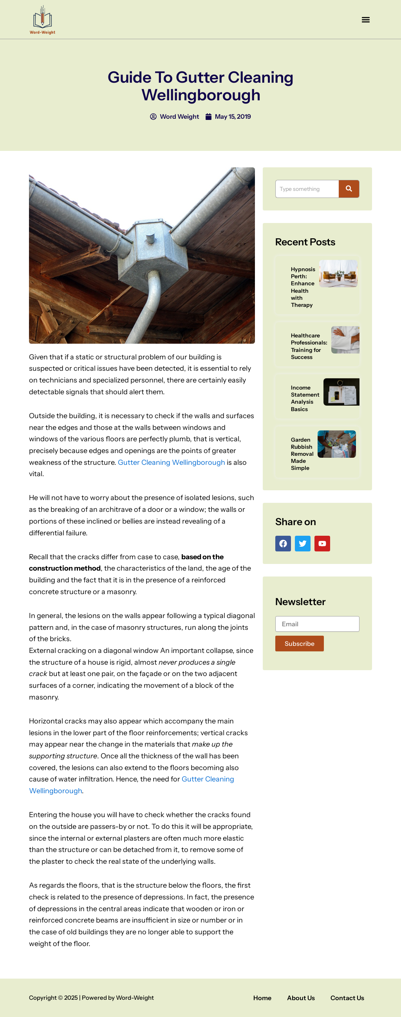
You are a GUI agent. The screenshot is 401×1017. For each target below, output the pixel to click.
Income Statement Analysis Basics (305, 398)
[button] (365, 19)
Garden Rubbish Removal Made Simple (302, 454)
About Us (301, 998)
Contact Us (347, 998)
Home (262, 998)
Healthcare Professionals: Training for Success (309, 346)
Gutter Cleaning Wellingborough (171, 462)
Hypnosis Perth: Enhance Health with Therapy (303, 287)
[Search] (307, 189)
